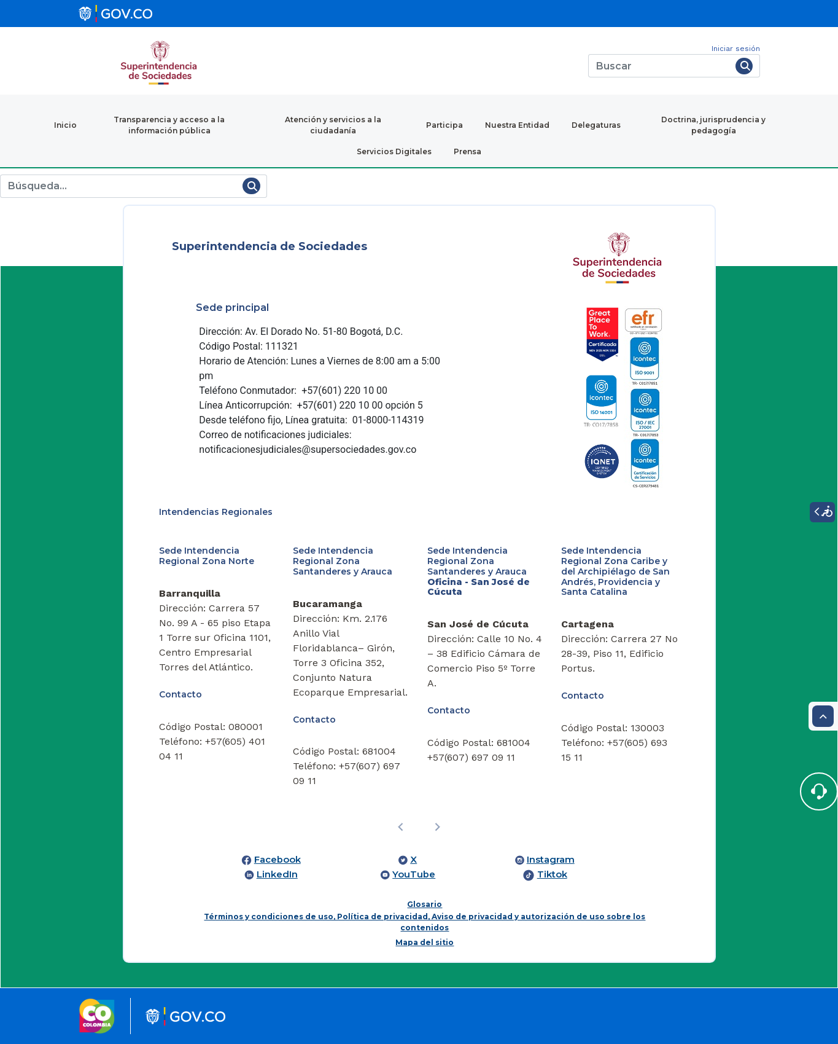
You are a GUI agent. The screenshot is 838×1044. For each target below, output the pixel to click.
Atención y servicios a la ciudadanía (333, 125)
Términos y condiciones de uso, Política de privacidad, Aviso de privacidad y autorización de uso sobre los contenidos (424, 922)
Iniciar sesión (736, 48)
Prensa (467, 151)
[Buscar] (659, 65)
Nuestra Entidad (517, 125)
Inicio (65, 125)
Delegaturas (596, 125)
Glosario (424, 904)
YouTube (413, 874)
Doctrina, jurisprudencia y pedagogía (713, 125)
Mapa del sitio (424, 942)
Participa (444, 125)
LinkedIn (277, 874)
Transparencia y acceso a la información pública (169, 125)
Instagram (551, 859)
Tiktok (552, 874)
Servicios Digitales (394, 151)
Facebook (277, 859)
